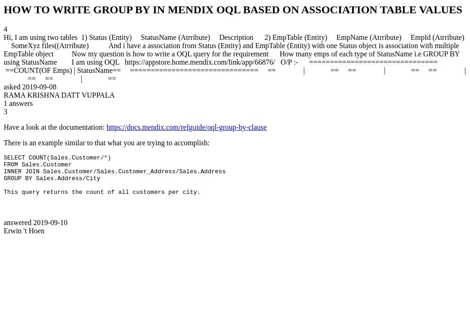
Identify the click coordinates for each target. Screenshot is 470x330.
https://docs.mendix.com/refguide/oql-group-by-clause (186, 127)
